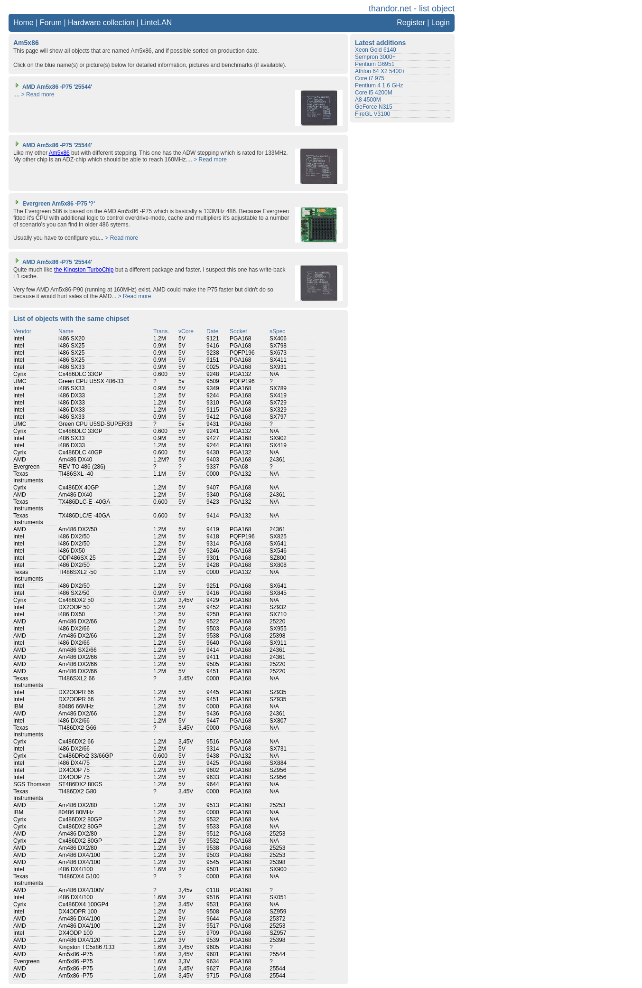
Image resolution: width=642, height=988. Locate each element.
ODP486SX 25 (77, 558)
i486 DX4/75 (74, 763)
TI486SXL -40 (75, 473)
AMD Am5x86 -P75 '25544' (52, 87)
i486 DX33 (71, 395)
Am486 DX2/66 (77, 621)
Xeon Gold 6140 (375, 50)
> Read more (38, 94)
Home (23, 23)
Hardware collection (101, 23)
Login (440, 23)
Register (411, 23)
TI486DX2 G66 (77, 728)
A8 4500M (368, 99)
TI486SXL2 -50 (77, 572)
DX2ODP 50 (74, 607)
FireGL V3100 (372, 114)
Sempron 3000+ (375, 57)
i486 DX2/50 (74, 536)
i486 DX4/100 (75, 869)
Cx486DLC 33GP (80, 374)
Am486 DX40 (75, 459)
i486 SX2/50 (73, 593)
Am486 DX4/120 (79, 940)
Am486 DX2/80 (77, 805)
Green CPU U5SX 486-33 (90, 381)
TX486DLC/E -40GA (84, 515)
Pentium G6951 (374, 64)
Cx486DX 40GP (78, 487)
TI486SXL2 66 (76, 678)
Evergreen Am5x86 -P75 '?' (54, 203)
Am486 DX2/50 (77, 529)
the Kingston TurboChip (83, 269)
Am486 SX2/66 (77, 650)
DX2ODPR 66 (76, 692)
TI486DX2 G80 (77, 791)
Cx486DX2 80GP (80, 819)
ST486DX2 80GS (80, 784)
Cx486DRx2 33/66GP (85, 756)
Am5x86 (59, 153)
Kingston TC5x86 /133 (86, 947)
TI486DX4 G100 (79, 876)
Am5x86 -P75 (75, 954)
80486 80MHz (76, 812)
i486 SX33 (71, 367)
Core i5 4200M (373, 92)
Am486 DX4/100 (79, 855)
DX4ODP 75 (74, 770)
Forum (51, 23)
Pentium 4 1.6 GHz (379, 85)
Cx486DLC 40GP (80, 452)
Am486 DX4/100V (81, 890)
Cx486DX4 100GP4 (83, 904)
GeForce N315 (373, 107)
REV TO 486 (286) (81, 466)
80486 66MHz (76, 706)
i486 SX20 (71, 338)
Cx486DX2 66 (76, 741)
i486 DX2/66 (74, 628)
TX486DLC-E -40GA (84, 502)
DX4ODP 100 (75, 933)
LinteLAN (156, 23)
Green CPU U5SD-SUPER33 (95, 424)
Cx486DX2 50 (76, 600)
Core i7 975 (369, 78)
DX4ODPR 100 (77, 911)
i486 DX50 (71, 550)
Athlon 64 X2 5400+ (380, 71)
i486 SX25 (71, 345)
